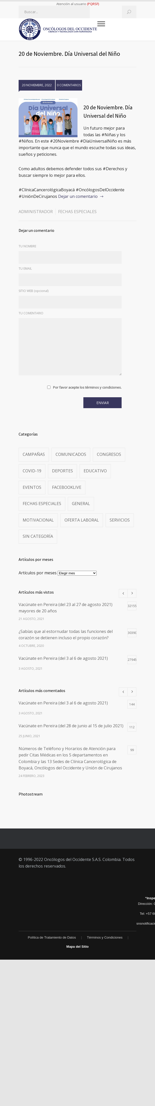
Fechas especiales (77, 211)
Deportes (62, 471)
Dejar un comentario (78, 196)
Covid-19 (32, 471)
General (81, 503)
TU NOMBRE (27, 246)
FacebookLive (66, 487)
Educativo (95, 471)
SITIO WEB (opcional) (33, 291)
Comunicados (71, 454)
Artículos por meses (38, 573)
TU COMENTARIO (31, 313)
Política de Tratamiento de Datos (52, 937)
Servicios (120, 520)
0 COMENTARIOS (69, 85)
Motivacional (38, 520)
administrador (36, 211)
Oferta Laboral (81, 520)
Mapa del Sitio (77, 946)
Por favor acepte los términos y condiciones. (87, 387)
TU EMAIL (25, 268)
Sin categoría (38, 536)
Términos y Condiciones (104, 937)
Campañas (34, 454)
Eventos (32, 487)
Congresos (109, 454)
